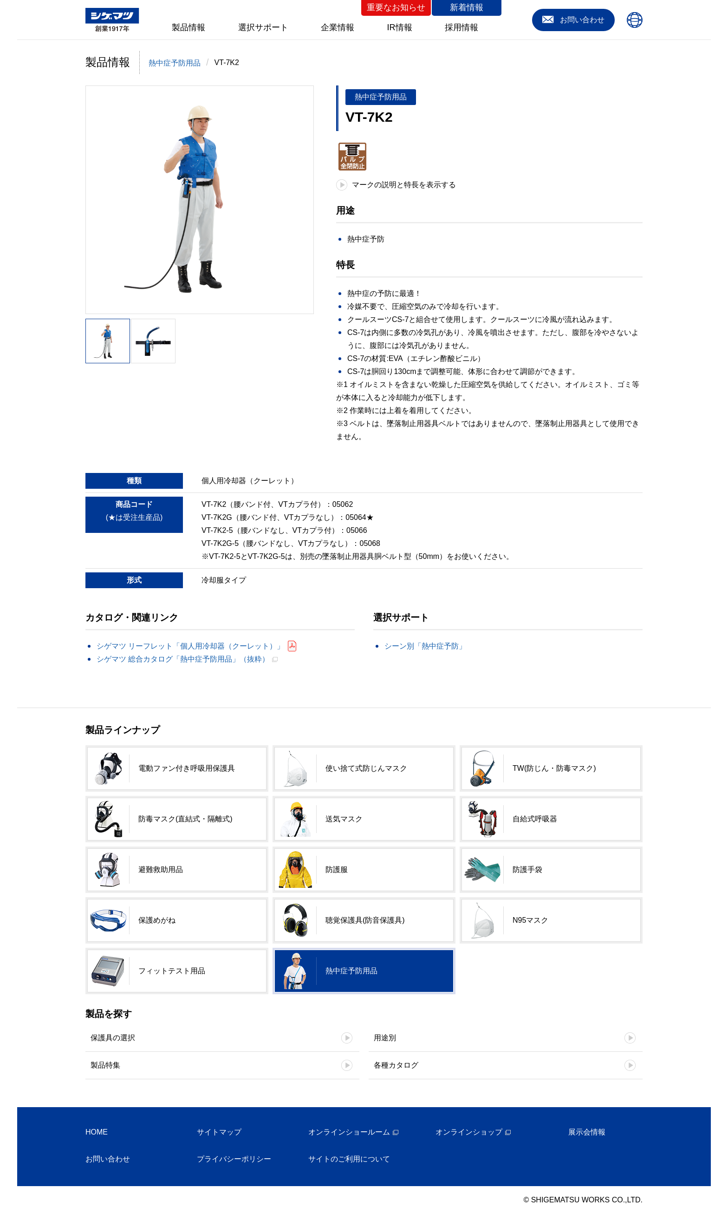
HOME (96, 1132)
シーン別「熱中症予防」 (425, 646)
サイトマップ (219, 1132)
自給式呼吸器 (535, 819)
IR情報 (399, 27)
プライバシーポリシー (234, 1159)
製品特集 (105, 1065)
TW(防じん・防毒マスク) (554, 768)
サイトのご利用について (349, 1159)
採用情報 (461, 27)
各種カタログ (396, 1065)
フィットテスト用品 (171, 971)
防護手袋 (527, 869)
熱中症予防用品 (175, 63)
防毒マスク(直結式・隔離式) (185, 819)
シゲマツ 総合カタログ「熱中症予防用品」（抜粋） (183, 659)
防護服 (336, 869)
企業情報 (337, 27)
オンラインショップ (469, 1132)
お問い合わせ (107, 1159)
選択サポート (263, 27)
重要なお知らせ (396, 7)
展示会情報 (586, 1132)
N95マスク (530, 920)
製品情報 (188, 27)
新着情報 (466, 7)
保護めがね (157, 920)
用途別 (385, 1038)
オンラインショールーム (349, 1132)
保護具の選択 (113, 1038)
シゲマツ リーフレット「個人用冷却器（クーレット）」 (190, 646)
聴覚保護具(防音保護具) (365, 920)
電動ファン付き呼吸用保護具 (186, 768)
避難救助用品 (160, 869)
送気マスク (344, 819)
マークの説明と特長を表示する (404, 185)
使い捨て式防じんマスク (366, 768)
